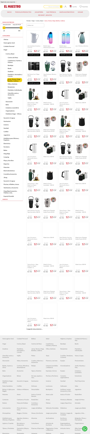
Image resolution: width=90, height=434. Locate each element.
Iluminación (20, 352)
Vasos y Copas (79, 274)
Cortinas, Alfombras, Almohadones (23, 285)
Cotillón (6, 131)
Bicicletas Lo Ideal (80, 410)
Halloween (63, 305)
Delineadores (79, 386)
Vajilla (9, 98)
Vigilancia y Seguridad (78, 356)
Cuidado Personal (9, 46)
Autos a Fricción (65, 313)
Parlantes (78, 352)
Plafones (48, 352)
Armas (48, 318)
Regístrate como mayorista (9, 2)
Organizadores (10, 111)
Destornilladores (36, 373)
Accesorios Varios (51, 400)
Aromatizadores (65, 285)
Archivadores (50, 337)
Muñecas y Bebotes (66, 318)
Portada (28, 20)
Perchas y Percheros (52, 295)
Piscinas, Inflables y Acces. (11, 184)
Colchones (5, 400)
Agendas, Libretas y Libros (22, 338)
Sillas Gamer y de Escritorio (80, 348)
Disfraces (34, 305)
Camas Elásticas (21, 410)
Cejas (18, 395)
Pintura (4, 383)
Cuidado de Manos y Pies (81, 258)
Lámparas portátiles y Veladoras (52, 285)
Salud (47, 258)
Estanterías (78, 295)
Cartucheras (35, 342)
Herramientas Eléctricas (21, 368)
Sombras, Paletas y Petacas (66, 390)
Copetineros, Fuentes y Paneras (15, 61)
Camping (6, 157)
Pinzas (19, 376)
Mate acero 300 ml (80, 102)
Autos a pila (49, 313)
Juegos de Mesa (79, 318)
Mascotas (6, 167)
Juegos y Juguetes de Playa (8, 405)
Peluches (5, 313)
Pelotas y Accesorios (37, 415)
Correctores (64, 386)
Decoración (9, 101)
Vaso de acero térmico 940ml (49, 75)
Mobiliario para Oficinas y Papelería (11, 139)
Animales (77, 322)
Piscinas (77, 425)
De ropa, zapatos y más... (36, 295)
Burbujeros (49, 308)
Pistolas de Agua (51, 405)
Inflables (19, 405)
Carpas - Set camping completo (66, 400)
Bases (18, 386)
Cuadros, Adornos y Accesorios (37, 280)
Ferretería (6, 147)
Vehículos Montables (52, 327)
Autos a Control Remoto (36, 314)
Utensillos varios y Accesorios (13, 94)
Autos (19, 313)
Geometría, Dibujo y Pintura (23, 348)
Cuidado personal (22, 356)
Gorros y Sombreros (81, 430)
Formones (20, 373)
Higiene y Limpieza (66, 258)
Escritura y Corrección (63, 338)
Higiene (4, 425)
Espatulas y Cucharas (8, 373)
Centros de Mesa (13, 57)
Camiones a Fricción (23, 318)
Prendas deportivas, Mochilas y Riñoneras (66, 416)
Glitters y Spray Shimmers (36, 395)
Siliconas (34, 368)
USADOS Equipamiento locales (35, 362)
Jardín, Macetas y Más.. (80, 285)
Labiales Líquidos (7, 386)
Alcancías (34, 337)
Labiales (77, 383)
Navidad (6, 128)
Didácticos (63, 327)
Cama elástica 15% (51, 410)
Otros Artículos (79, 379)
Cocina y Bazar (39, 20)
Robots (4, 322)
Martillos (48, 361)
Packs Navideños (7, 305)
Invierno (6, 124)
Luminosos (49, 305)
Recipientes (11, 87)
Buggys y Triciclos (22, 332)
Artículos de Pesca (36, 400)
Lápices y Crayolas (7, 342)
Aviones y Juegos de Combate (66, 333)
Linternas (78, 395)
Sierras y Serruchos (66, 376)
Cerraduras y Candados (64, 361)
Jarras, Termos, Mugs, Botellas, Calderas (14, 80)
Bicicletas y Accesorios (63, 411)
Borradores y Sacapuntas (21, 343)
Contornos (49, 386)
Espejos (62, 280)
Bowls (9, 68)
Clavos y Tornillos (7, 368)
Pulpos (4, 379)
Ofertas (6, 39)
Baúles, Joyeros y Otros (7, 285)
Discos (77, 368)
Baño (7, 104)
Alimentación (79, 422)
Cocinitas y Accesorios (34, 323)
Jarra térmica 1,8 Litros (81, 46)
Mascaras (49, 390)
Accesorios (20, 290)
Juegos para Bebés (80, 327)
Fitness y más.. (35, 422)
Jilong (5, 177)
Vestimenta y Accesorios (11, 187)
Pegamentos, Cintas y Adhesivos (52, 348)
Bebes (5, 150)
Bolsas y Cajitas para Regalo (8, 309)
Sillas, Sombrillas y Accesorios (80, 405)
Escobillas (34, 379)
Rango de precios (8, 22)
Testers (48, 376)
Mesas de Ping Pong (23, 422)
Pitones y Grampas (51, 368)
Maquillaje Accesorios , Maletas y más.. (10, 192)
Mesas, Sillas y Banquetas (21, 400)
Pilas (3, 376)
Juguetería (7, 135)
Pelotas (48, 322)
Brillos (33, 386)
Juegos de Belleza (36, 327)
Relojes (33, 285)
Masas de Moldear (22, 322)
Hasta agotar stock (9, 43)
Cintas (77, 361)
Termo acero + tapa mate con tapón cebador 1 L (32, 104)
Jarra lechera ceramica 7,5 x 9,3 (33, 46)
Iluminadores (35, 390)
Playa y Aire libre (9, 160)
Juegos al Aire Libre (66, 405)
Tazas (47, 274)
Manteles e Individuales (15, 90)
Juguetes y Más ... (80, 332)
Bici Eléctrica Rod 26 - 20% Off (8, 416)
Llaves (48, 373)
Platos (33, 274)
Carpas (62, 395)
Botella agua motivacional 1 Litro (48, 46)
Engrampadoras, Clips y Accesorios (65, 343)
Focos (62, 352)
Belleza (33, 258)
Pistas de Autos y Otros (22, 328)
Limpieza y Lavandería (12, 108)
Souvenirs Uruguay (9, 118)
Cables (33, 356)
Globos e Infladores (23, 308)
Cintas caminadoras (8, 422)
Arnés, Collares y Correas (22, 426)
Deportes (6, 164)
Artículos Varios (65, 347)
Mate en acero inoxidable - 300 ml (48, 103)
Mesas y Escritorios (37, 332)
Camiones (5, 318)
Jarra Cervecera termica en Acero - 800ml (65, 104)
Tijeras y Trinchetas (8, 347)
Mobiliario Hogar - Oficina (13, 114)
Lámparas (34, 352)
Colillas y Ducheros (22, 383)
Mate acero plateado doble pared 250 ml (81, 75)
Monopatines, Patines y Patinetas (22, 416)
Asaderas (10, 71)
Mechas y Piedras (65, 373)
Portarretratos (79, 280)
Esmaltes (63, 383)
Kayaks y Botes (35, 430)
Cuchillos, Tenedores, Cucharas (66, 275)
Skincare (4, 390)
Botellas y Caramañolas (50, 416)
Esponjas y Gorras (51, 290)
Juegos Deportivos (66, 322)
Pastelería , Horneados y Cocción (15, 75)
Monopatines (6, 332)
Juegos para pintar (51, 332)
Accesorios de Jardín (81, 376)
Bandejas (10, 65)
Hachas (62, 368)
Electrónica (7, 143)
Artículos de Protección (78, 416)
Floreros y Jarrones (51, 280)
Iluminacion (7, 121)
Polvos (77, 390)
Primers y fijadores (22, 390)
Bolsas (19, 295)
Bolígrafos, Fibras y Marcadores (80, 338)
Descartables (35, 308)
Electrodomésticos (9, 170)
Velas (76, 305)
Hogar (33, 20)
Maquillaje (7, 153)
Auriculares (5, 356)
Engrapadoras (50, 379)
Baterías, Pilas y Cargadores (50, 356)
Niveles (19, 379)
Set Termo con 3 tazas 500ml (33, 75)
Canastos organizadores (64, 295)
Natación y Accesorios (34, 405)
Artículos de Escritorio (49, 343)
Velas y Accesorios (22, 280)
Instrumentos (6, 327)
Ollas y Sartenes (12, 84)
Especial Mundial (9, 196)
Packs (33, 410)
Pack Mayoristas (80, 300)
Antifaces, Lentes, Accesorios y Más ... (66, 309)
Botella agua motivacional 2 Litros (65, 46)
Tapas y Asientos (36, 290)
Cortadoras (63, 379)
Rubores (4, 395)
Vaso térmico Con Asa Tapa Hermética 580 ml (66, 75)
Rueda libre (78, 313)
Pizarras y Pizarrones (37, 347)
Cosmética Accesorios (10, 174)
